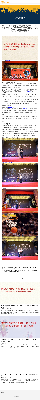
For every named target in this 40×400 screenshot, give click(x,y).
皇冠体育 (17, 398)
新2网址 (27, 398)
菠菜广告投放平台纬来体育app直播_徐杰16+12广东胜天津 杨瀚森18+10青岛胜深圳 (18, 340)
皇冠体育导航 (13, 398)
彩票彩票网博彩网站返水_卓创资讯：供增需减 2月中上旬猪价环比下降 (19, 374)
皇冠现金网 (21, 398)
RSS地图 (24, 396)
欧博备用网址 (26, 108)
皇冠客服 (24, 398)
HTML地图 (28, 396)
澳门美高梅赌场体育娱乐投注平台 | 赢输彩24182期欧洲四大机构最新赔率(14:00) (19, 306)
